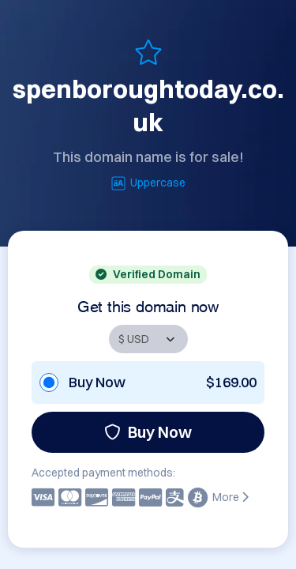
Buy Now (148, 432)
